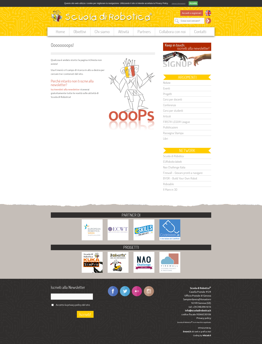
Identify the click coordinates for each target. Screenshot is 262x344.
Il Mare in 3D (170, 189)
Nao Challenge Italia (174, 167)
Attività (123, 31)
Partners (144, 31)
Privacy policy (203, 318)
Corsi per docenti (172, 99)
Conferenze (169, 105)
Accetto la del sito (73, 305)
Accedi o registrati (191, 13)
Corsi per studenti (173, 110)
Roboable (168, 184)
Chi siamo (102, 31)
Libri (165, 138)
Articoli (167, 116)
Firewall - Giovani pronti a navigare (183, 173)
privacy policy (74, 305)
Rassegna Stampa (173, 133)
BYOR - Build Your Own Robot (180, 178)
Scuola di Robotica (173, 156)
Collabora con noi (172, 31)
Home (60, 31)
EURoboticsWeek (172, 161)
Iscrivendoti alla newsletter (65, 89)
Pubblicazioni (170, 127)
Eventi (166, 88)
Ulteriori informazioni (178, 3)
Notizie (166, 82)
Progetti (167, 94)
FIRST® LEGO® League (176, 122)
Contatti (200, 31)
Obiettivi (80, 31)
